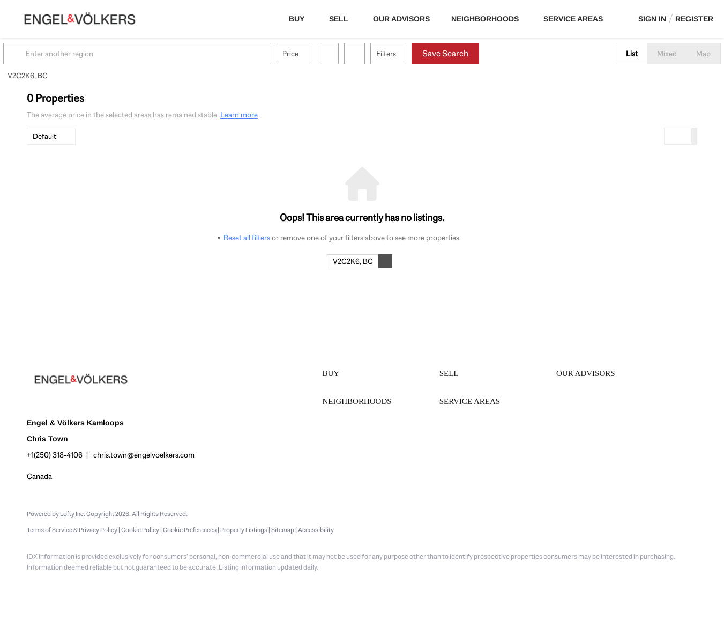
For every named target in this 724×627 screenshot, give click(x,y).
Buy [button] (296, 18)
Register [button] (694, 18)
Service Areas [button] (573, 18)
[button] (39, 53)
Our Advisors (401, 18)
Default (44, 136)
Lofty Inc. (72, 514)
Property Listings (243, 530)
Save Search (469, 53)
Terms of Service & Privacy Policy (72, 530)
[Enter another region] (165, 53)
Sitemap (282, 530)
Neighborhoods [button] (485, 18)
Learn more (239, 115)
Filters (410, 53)
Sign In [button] (652, 18)
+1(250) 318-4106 (55, 455)
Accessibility (316, 530)
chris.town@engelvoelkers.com (144, 455)
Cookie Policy (140, 530)
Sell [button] (338, 18)
